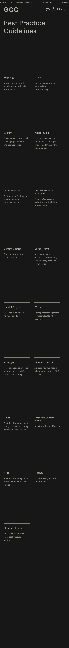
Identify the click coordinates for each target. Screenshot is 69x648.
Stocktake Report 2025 (26, 2)
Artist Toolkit (49, 2)
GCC (11, 9)
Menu (61, 9)
